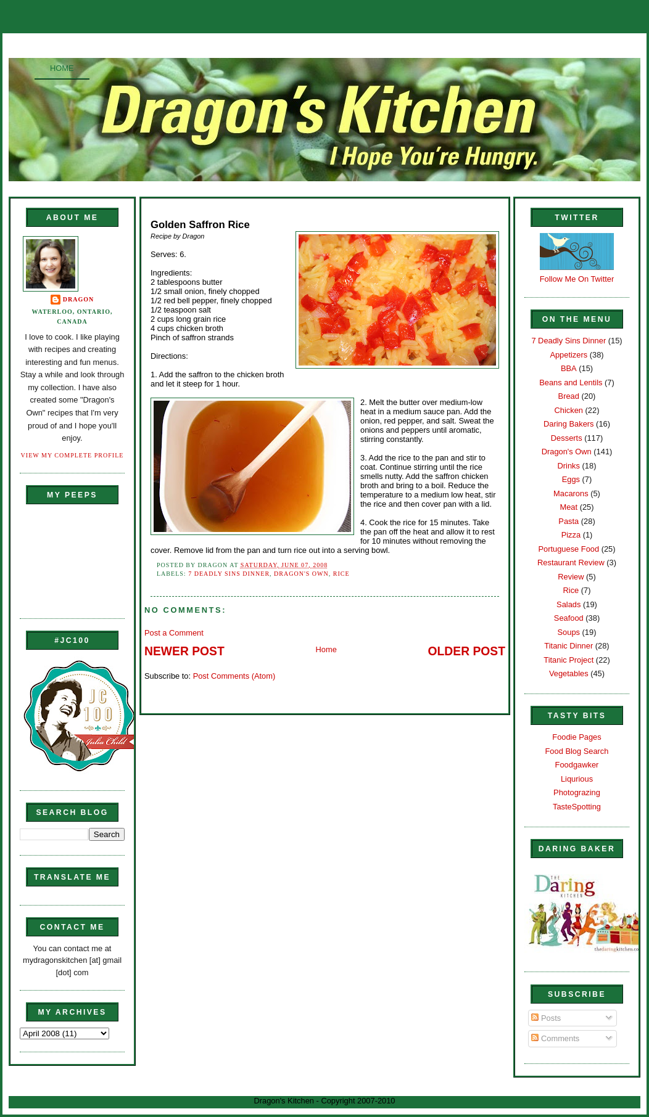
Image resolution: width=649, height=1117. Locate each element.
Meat (568, 507)
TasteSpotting (577, 806)
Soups (569, 632)
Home (62, 68)
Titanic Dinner (568, 645)
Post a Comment (174, 632)
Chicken (569, 410)
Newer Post (184, 651)
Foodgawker (577, 764)
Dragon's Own (301, 573)
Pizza (571, 534)
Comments (555, 1038)
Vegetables (569, 673)
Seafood (569, 618)
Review (571, 576)
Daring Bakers (568, 423)
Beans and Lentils (570, 382)
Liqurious (577, 779)
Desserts (566, 438)
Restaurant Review (571, 562)
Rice (341, 573)
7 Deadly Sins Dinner (229, 573)
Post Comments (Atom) (234, 676)
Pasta (568, 521)
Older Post (466, 651)
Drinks (569, 465)
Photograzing (576, 792)
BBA (569, 368)
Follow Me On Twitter (577, 279)
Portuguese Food (568, 549)
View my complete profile (72, 455)
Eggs (571, 479)
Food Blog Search (577, 751)
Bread (568, 396)
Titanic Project (568, 660)
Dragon (78, 299)
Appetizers (568, 354)
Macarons (570, 493)
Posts (546, 1018)
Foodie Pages (576, 737)
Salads (568, 604)
